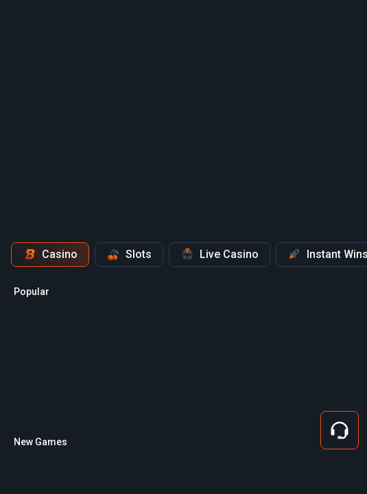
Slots (129, 254)
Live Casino (219, 254)
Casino (50, 254)
